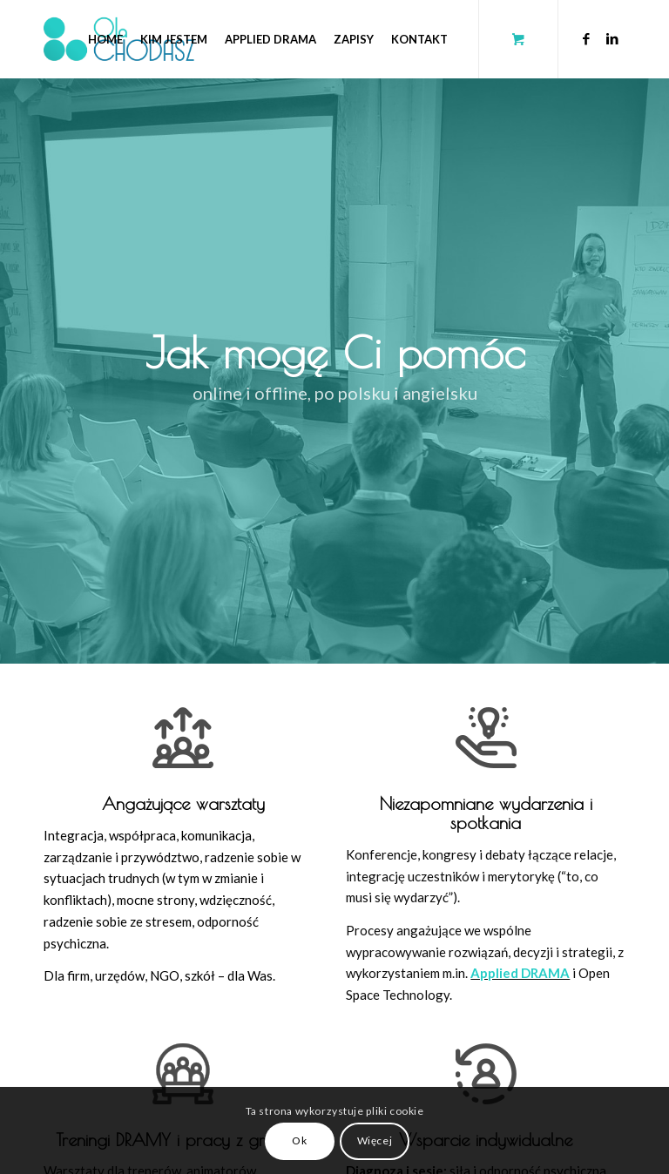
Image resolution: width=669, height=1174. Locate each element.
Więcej (375, 1140)
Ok (299, 1140)
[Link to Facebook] (586, 38)
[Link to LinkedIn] (612, 38)
